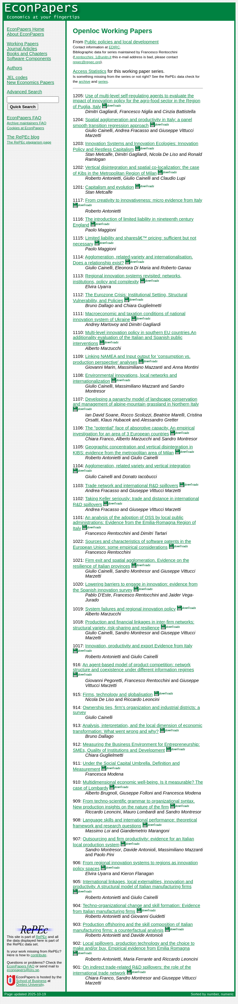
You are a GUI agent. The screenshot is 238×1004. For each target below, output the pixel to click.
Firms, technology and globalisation (118, 694)
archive (84, 81)
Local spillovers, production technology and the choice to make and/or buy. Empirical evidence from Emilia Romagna (134, 946)
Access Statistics (89, 71)
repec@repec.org (86, 62)
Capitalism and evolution (109, 187)
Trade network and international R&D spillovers (131, 485)
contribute (38, 955)
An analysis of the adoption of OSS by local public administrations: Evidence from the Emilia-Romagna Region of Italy (134, 523)
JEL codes (17, 77)
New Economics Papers (30, 82)
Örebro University (30, 984)
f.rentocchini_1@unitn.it (93, 57)
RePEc (41, 937)
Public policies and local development (122, 41)
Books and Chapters (27, 53)
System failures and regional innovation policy (130, 608)
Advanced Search (24, 91)
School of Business (31, 981)
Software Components (29, 58)
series (103, 81)
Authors (14, 67)
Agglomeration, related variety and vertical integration (137, 465)
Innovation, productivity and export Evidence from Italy (138, 645)
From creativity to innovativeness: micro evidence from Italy (143, 200)
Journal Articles (22, 48)
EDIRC (114, 47)
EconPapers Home (25, 29)
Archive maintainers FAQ (26, 123)
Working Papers (22, 43)
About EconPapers (25, 34)
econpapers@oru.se (23, 970)
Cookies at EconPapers (25, 128)
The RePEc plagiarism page (29, 142)
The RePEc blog (23, 136)
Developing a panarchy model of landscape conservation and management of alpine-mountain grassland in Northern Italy (136, 402)
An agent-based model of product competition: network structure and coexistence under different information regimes (133, 667)
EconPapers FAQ (24, 117)
